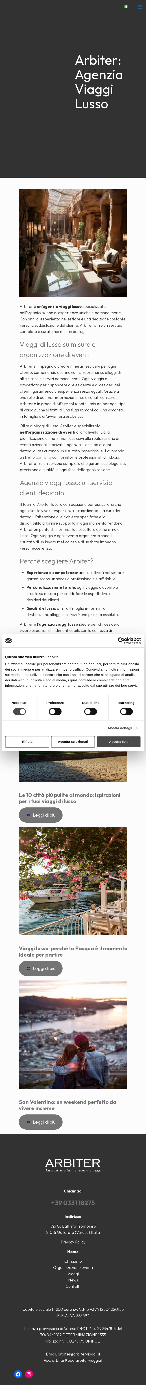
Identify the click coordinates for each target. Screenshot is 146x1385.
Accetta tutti (119, 741)
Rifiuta (27, 741)
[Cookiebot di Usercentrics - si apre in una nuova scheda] (121, 640)
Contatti (73, 1286)
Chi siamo (73, 1261)
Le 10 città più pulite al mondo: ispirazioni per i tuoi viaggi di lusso (69, 798)
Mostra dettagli (120, 728)
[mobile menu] (140, 7)
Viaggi (73, 1273)
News (73, 1280)
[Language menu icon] (128, 7)
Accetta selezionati (73, 741)
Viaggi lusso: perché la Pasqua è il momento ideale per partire (73, 951)
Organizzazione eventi (73, 1267)
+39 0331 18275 (73, 1203)
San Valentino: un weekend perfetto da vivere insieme (67, 1105)
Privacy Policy (73, 1242)
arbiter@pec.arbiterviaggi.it (77, 1360)
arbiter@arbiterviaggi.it (79, 1354)
